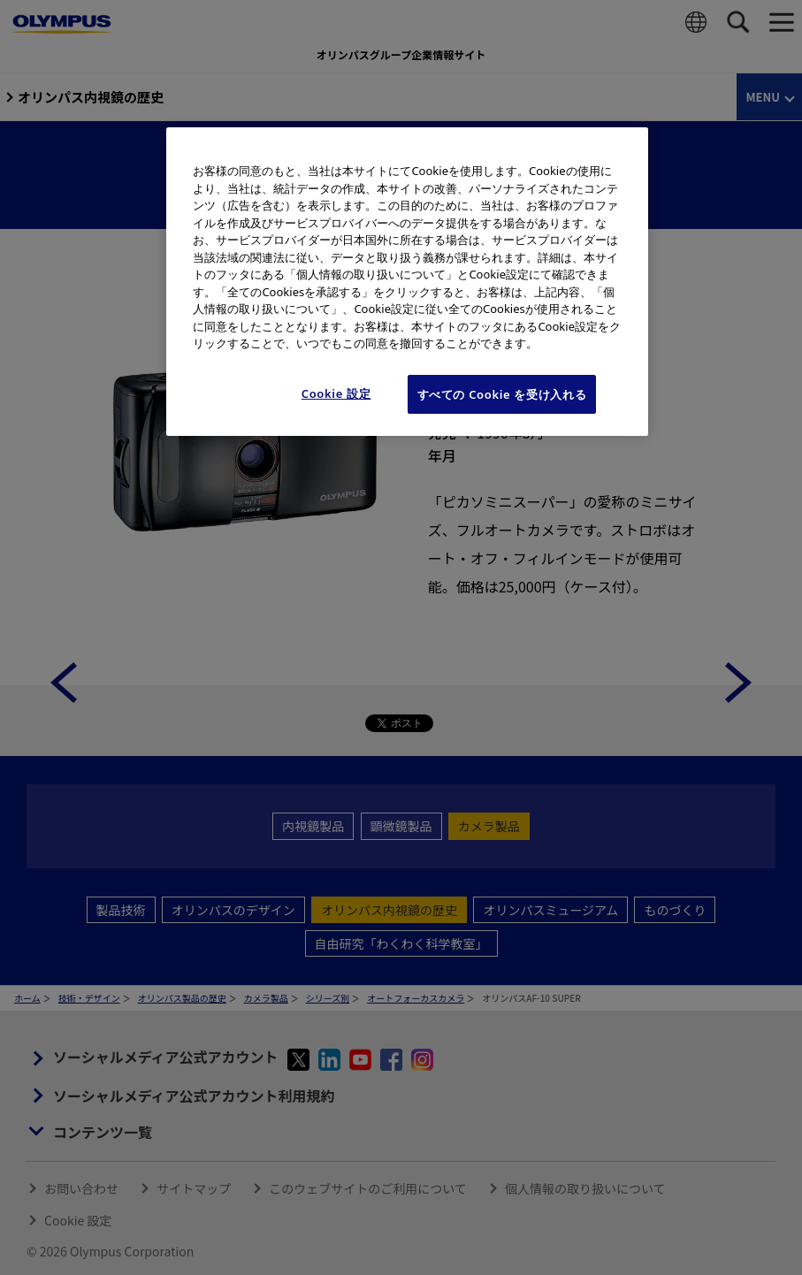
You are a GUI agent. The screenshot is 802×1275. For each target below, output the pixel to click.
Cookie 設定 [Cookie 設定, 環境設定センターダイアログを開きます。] (336, 393)
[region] (406, 281)
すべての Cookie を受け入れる (502, 394)
